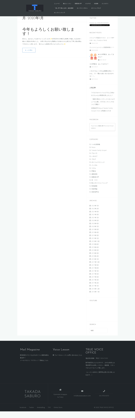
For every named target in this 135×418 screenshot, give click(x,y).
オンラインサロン (82, 8)
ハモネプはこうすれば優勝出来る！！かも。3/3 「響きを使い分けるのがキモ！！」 (102, 80)
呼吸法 (94, 178)
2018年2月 (95, 263)
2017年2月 (95, 289)
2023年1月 (95, 212)
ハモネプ (94, 163)
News (93, 154)
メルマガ (88, 3)
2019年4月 (95, 239)
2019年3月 (95, 242)
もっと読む (29, 57)
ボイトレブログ (96, 8)
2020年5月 (95, 227)
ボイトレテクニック (98, 169)
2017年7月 (95, 278)
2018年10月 (95, 248)
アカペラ (94, 160)
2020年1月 (95, 233)
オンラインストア (59, 12)
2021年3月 (95, 221)
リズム (94, 175)
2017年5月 (95, 281)
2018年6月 (95, 254)
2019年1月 (95, 245)
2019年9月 (95, 236)
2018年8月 (95, 251)
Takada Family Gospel (99, 157)
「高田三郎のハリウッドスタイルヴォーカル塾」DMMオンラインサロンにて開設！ (103, 108)
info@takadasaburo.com (82, 402)
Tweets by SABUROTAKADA (99, 29)
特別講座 (94, 193)
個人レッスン (67, 3)
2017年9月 (95, 272)
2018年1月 (95, 266)
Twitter (31, 414)
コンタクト (105, 3)
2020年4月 (95, 230)
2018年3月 (95, 260)
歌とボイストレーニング (100, 190)
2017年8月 (95, 275)
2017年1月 (95, 292)
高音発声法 (95, 198)
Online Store (58, 414)
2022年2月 (95, 215)
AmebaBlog (41, 414)
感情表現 (94, 181)
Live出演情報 (96, 151)
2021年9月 (95, 218)
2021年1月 (95, 224)
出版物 (96, 3)
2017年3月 (95, 287)
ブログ (94, 166)
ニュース (57, 3)
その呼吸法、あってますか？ (99, 71)
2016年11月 (95, 298)
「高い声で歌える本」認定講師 (63, 8)
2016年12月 (95, 295)
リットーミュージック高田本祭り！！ (102, 54)
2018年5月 (95, 257)
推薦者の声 (78, 3)
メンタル (94, 172)
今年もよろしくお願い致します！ (48, 38)
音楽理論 (94, 196)
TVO (49, 414)
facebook (23, 414)
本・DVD (95, 187)
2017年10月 (95, 269)
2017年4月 (95, 283)
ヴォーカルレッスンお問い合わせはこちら (67, 362)
